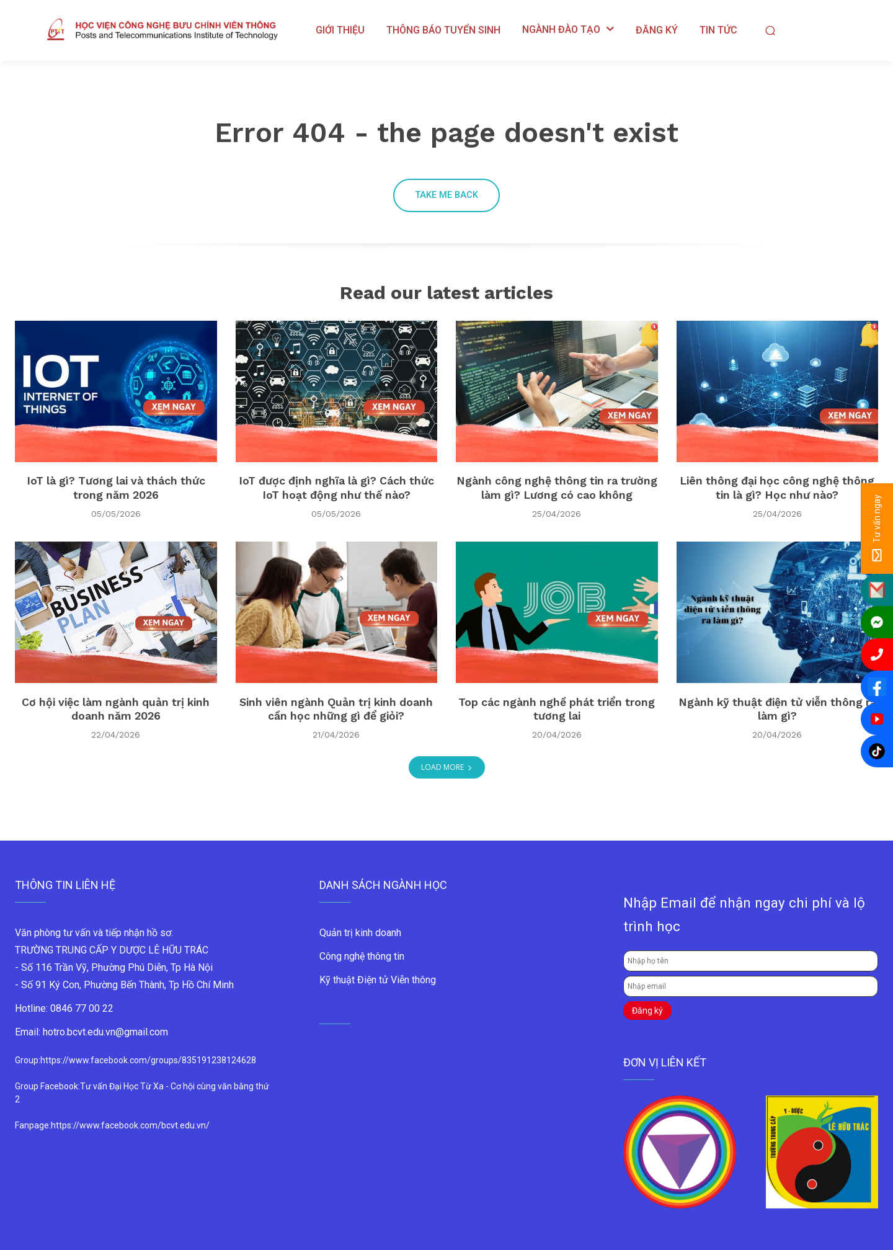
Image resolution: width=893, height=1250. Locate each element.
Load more (447, 767)
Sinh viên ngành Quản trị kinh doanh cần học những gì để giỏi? (336, 709)
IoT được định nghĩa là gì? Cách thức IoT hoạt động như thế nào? (336, 489)
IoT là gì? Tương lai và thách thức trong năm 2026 (116, 489)
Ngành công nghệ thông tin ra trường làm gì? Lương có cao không (556, 489)
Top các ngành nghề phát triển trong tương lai (556, 709)
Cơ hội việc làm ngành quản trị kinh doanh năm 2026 (116, 709)
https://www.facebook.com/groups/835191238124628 (148, 1061)
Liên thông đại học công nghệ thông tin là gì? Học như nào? (777, 489)
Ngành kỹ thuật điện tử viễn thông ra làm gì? (777, 709)
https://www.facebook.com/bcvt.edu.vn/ (130, 1126)
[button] (770, 30)
